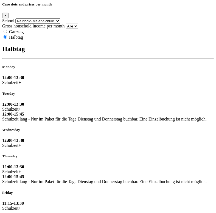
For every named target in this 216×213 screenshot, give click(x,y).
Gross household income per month (33, 26)
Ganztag (16, 31)
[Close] (5, 15)
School (8, 20)
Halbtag (16, 37)
